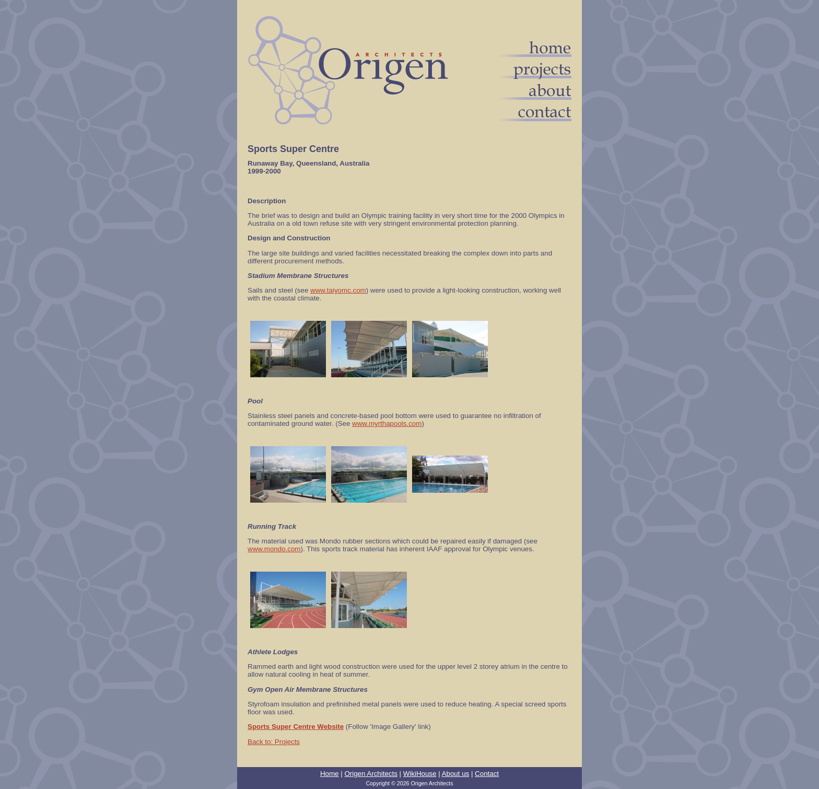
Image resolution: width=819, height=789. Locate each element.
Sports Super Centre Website (296, 726)
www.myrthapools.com (387, 423)
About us (456, 774)
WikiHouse (420, 774)
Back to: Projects (274, 742)
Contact (487, 774)
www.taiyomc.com (338, 290)
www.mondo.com (274, 549)
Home (329, 774)
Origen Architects (370, 774)
